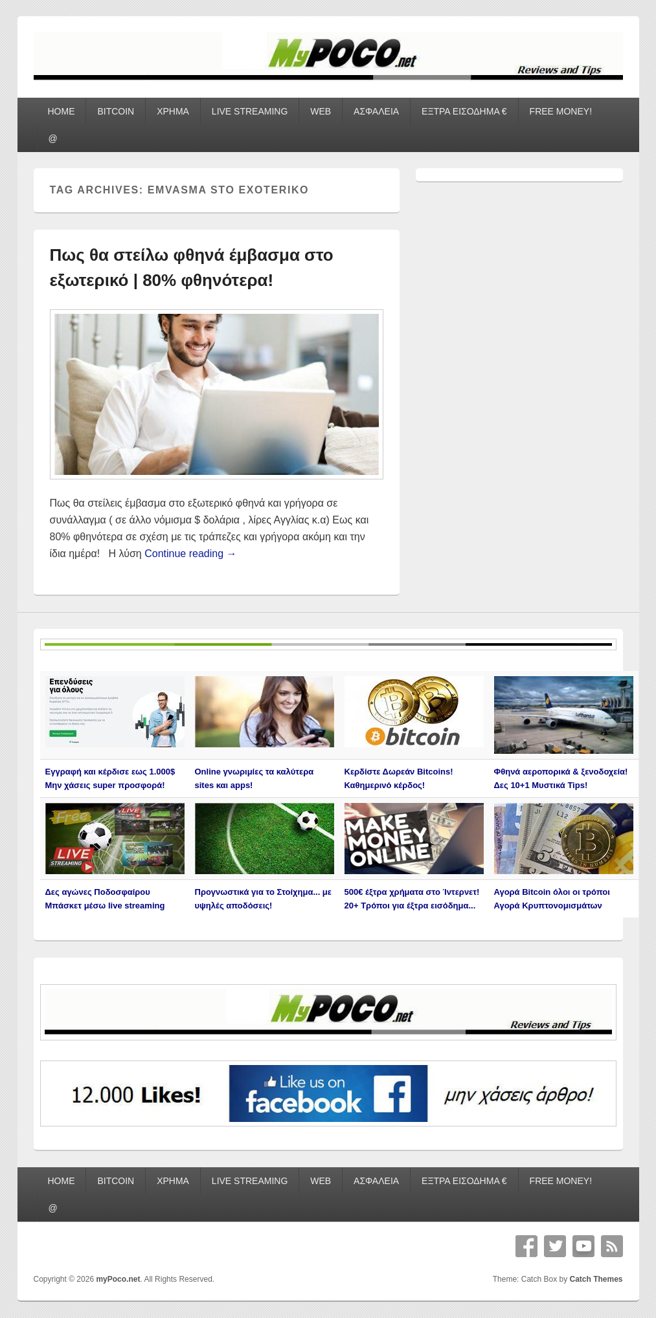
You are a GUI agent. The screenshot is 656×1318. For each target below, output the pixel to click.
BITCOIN (115, 111)
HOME (60, 111)
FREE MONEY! (561, 111)
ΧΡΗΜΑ (173, 111)
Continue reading (190, 553)
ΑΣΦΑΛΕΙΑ (376, 111)
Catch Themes (595, 1279)
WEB (320, 111)
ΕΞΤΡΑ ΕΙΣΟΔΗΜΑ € (464, 111)
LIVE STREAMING (250, 111)
